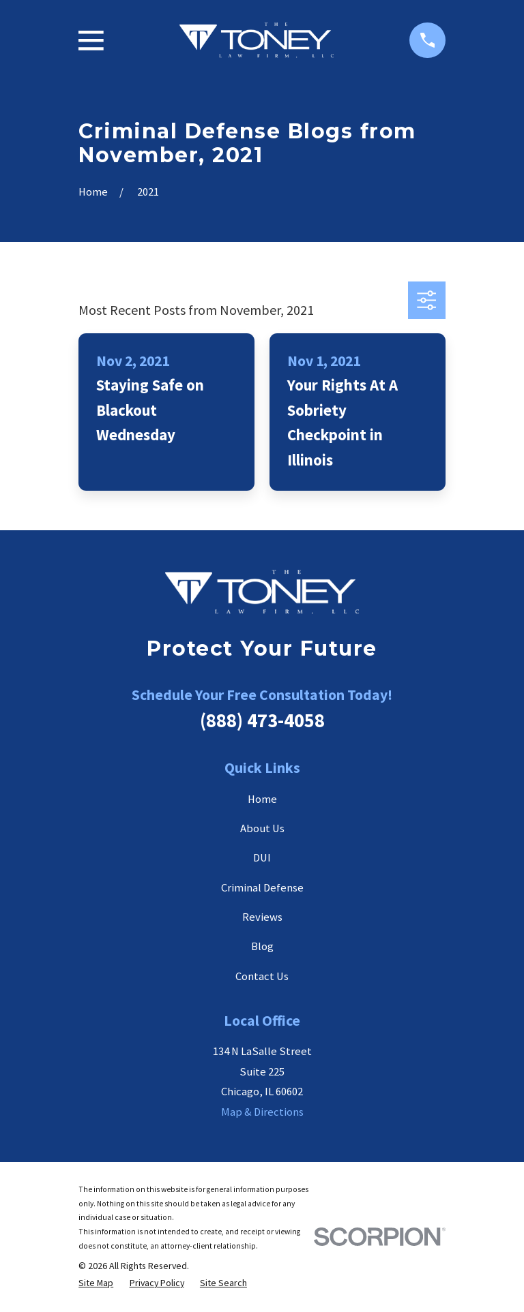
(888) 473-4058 (262, 720)
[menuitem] (95, 1283)
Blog (262, 946)
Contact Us (262, 976)
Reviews (262, 917)
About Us (262, 828)
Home (262, 799)
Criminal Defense (262, 888)
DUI (262, 858)
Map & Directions (262, 1112)
